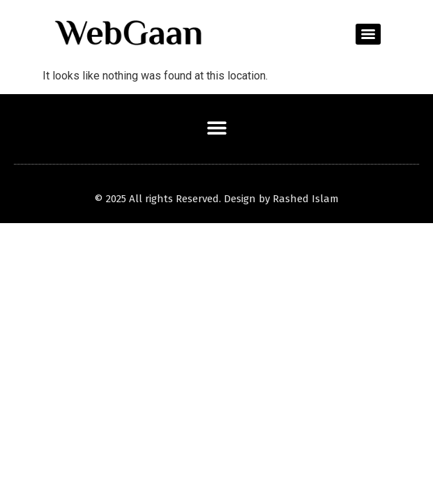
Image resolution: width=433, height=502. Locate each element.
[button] (216, 127)
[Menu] (368, 34)
